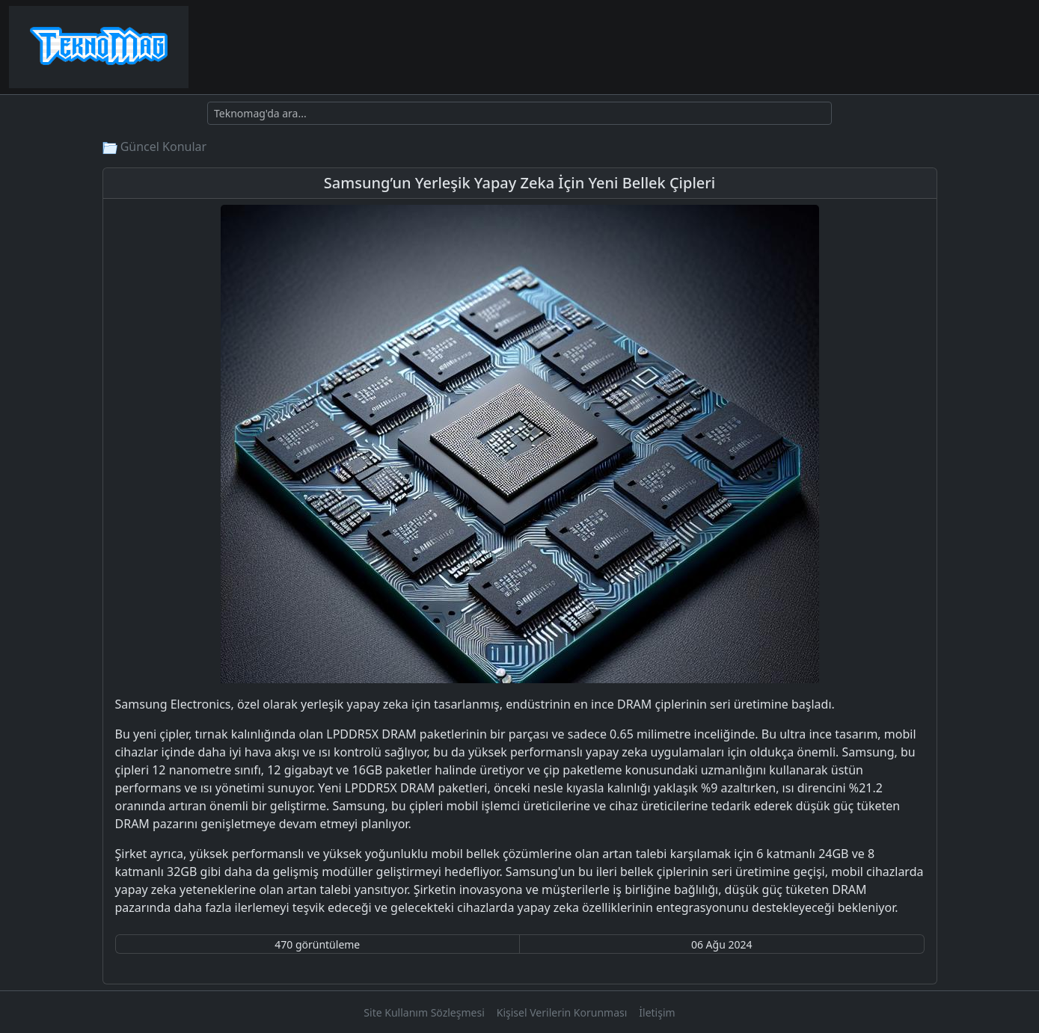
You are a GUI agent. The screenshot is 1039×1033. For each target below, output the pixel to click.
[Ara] (519, 113)
